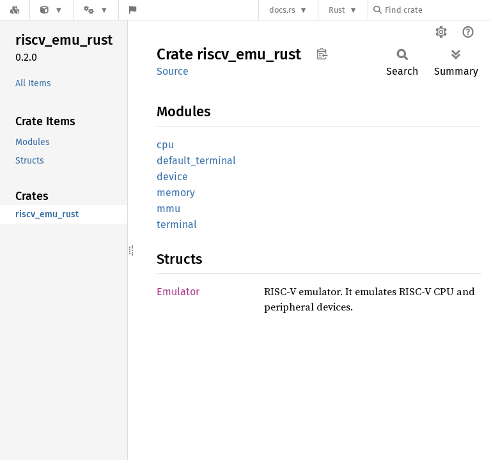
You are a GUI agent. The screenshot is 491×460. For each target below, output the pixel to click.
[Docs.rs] (14, 10)
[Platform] (96, 10)
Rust (337, 10)
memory (176, 193)
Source (173, 71)
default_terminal (196, 161)
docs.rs (282, 10)
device (172, 177)
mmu (168, 209)
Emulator (178, 292)
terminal (177, 224)
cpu (165, 145)
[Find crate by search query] (437, 10)
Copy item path (321, 54)
